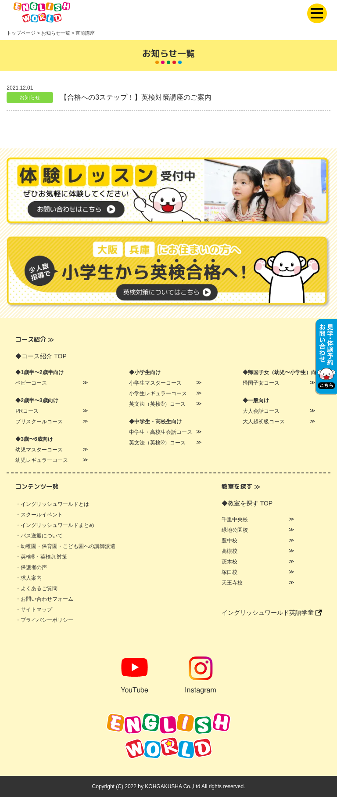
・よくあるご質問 (36, 588)
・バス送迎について (39, 536)
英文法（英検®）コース (157, 404)
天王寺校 (232, 583)
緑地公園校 (235, 530)
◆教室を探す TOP (247, 503)
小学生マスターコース (155, 383)
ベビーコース (31, 383)
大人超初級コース (264, 421)
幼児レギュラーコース (41, 460)
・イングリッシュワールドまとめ (54, 525)
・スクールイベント (39, 515)
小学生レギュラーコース (158, 393)
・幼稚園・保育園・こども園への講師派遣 (65, 546)
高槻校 (229, 551)
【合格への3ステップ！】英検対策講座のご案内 (136, 97)
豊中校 (229, 540)
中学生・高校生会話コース (160, 432)
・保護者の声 (31, 567)
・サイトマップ (33, 609)
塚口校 (229, 572)
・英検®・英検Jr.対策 (41, 557)
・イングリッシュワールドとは (52, 504)
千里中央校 (235, 519)
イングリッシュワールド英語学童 (272, 612)
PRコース (27, 411)
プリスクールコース (39, 421)
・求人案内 (28, 578)
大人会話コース (261, 411)
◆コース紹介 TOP (40, 356)
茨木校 (229, 562)
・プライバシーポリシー (44, 620)
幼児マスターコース (39, 450)
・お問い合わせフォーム (44, 599)
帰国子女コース (261, 383)
